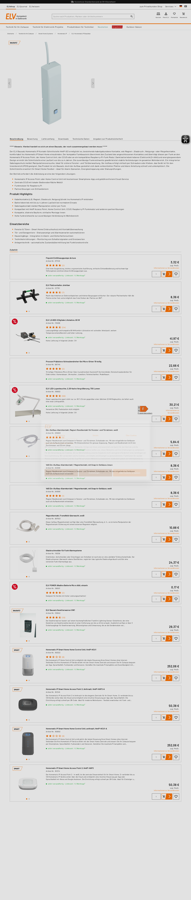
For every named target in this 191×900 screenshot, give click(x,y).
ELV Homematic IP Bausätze (81, 33)
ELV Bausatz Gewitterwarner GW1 (60, 610)
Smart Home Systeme (45, 33)
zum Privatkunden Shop (151, 6)
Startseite (10, 33)
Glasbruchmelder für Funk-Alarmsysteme (64, 550)
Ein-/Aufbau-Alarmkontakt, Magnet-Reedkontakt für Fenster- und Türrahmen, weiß (82, 430)
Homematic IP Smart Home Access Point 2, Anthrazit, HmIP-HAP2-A (75, 689)
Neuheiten (103, 27)
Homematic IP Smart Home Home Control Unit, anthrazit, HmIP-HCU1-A (76, 728)
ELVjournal (22, 6)
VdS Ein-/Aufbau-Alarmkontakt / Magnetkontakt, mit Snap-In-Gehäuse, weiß (79, 488)
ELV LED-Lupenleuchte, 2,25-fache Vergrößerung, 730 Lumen (73, 388)
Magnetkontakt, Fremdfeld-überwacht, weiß (65, 515)
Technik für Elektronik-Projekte (48, 27)
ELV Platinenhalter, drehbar (58, 285)
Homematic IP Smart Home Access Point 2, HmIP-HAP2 (70, 768)
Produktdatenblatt (145, 413)
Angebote (117, 27)
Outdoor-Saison (134, 27)
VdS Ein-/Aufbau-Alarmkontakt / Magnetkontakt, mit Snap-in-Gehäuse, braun (79, 465)
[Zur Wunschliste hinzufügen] (176, 274)
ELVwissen (34, 6)
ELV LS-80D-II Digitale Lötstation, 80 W (63, 320)
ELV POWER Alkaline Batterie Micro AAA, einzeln (67, 585)
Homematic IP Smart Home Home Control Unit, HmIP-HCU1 (71, 649)
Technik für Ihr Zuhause (17, 27)
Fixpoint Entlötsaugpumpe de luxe (61, 258)
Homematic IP (62, 33)
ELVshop (11, 6)
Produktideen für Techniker (80, 27)
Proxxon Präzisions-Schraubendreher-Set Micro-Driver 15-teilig (73, 361)
